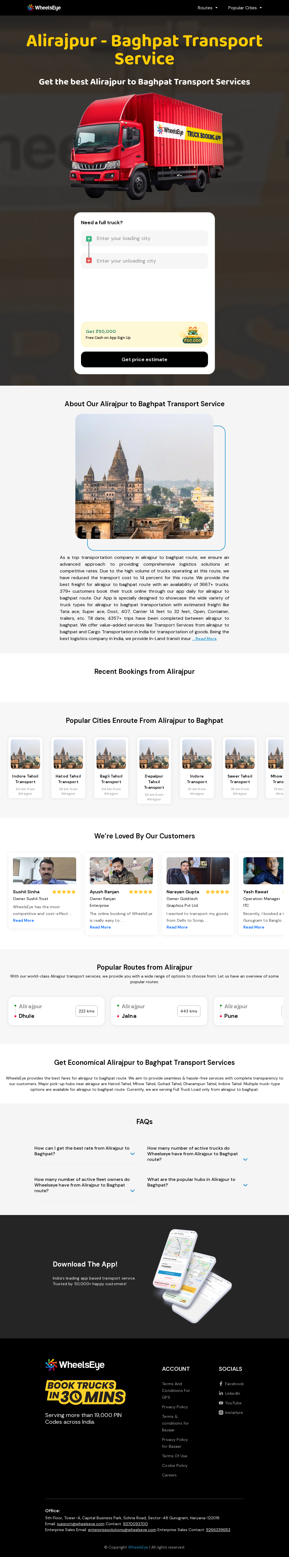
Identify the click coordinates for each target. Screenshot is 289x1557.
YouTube (230, 1402)
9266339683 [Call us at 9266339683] (218, 1529)
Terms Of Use (174, 1455)
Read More (23, 920)
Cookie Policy (175, 1465)
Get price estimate (144, 359)
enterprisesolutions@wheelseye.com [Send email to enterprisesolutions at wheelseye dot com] (122, 1529)
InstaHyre (231, 1412)
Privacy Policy (175, 1406)
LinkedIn (229, 1393)
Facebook (231, 1383)
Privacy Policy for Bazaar (175, 1443)
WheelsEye (138, 1547)
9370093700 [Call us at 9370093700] (135, 1523)
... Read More (204, 638)
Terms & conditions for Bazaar (175, 1423)
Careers (169, 1475)
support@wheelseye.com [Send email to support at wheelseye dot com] (80, 1523)
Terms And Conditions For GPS (176, 1390)
